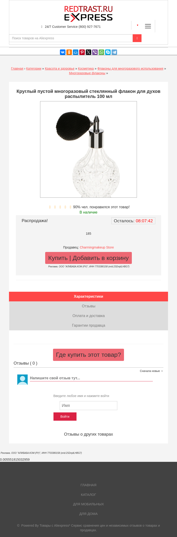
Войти (64, 416)
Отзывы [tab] (88, 306)
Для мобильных (88, 504)
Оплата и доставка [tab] (89, 316)
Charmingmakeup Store (97, 247)
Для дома (88, 514)
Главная (17, 68)
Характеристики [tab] (88, 296)
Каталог (88, 495)
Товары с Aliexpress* (55, 525)
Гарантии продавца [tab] (88, 325)
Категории (33, 68)
